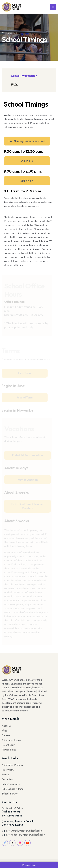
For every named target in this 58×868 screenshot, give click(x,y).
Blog (4, 730)
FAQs (14, 84)
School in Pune (10, 793)
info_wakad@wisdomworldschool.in (22, 830)
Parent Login (8, 745)
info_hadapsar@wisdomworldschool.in (23, 834)
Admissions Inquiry (11, 740)
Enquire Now (29, 865)
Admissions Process (12, 765)
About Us (6, 726)
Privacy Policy (9, 749)
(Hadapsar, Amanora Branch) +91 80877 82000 (18, 823)
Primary (5, 774)
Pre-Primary (8, 770)
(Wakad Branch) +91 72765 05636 (12, 813)
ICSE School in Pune (13, 789)
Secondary (7, 779)
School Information (24, 76)
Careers (6, 735)
